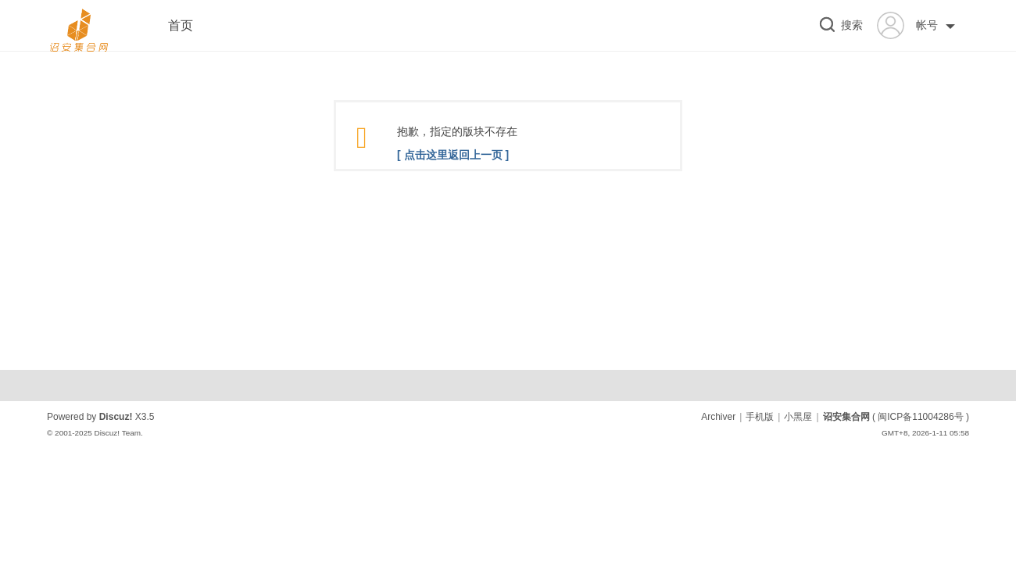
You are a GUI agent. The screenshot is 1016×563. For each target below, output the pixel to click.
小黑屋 (798, 416)
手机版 (760, 416)
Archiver (718, 416)
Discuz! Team (117, 433)
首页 (180, 25)
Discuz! (116, 416)
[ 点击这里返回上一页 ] (453, 155)
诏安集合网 (846, 416)
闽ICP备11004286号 (920, 416)
